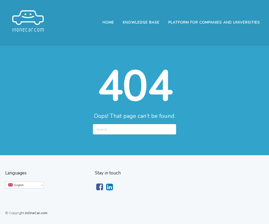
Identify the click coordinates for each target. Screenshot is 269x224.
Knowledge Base (141, 22)
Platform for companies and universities (214, 22)
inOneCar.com (36, 213)
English (16, 185)
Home (108, 22)
